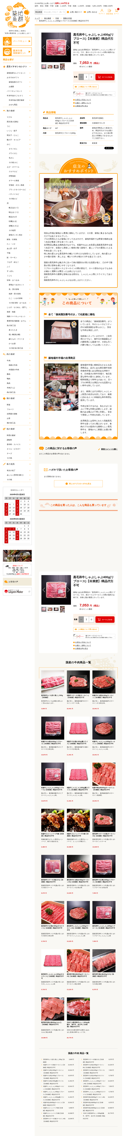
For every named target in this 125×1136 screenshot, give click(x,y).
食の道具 (9, 464)
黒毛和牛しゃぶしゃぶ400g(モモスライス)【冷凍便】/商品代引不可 (94, 1093)
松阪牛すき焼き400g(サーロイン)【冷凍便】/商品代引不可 (53, 1071)
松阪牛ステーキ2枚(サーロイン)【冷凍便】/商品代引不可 (54, 1066)
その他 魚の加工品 (19, 348)
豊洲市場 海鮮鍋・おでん (18, 321)
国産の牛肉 (19, 365)
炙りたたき (19, 330)
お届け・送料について (83, 103)
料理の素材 (18, 435)
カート (116, 12)
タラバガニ (19, 149)
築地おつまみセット (19, 285)
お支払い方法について (83, 100)
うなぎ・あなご (18, 262)
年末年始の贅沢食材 (19, 100)
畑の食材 (9, 398)
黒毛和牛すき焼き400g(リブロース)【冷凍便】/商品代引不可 (94, 1071)
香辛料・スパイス (18, 444)
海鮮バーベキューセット (18, 316)
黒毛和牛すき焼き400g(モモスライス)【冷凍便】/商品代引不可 (93, 1077)
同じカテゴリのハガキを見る (80, 484)
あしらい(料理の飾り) (18, 475)
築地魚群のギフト (19, 82)
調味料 (18, 440)
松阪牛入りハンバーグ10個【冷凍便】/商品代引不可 (53, 1115)
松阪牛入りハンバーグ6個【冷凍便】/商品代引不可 (53, 1109)
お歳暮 (19, 87)
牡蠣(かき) (19, 221)
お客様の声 (11, 581)
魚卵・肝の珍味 (19, 294)
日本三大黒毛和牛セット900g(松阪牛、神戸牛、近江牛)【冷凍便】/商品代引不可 (94, 1116)
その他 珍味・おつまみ (19, 303)
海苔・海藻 (18, 312)
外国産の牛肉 (19, 370)
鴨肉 (18, 379)
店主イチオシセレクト (15, 66)
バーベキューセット (18, 91)
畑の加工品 (18, 423)
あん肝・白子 (18, 248)
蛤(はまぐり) (19, 212)
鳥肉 (18, 383)
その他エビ (19, 199)
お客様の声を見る (81, 106)
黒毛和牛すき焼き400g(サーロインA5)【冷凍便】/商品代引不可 (93, 1066)
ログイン (102, 11)
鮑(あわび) (19, 217)
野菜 (18, 405)
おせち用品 (19, 105)
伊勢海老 (19, 176)
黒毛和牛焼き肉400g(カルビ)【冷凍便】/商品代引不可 (94, 1109)
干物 (18, 253)
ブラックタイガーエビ (19, 190)
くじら (18, 276)
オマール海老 (19, 181)
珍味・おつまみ (13, 280)
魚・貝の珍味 (19, 289)
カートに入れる (107, 77)
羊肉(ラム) (18, 388)
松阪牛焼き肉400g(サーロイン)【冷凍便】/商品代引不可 (54, 1104)
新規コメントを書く (109, 449)
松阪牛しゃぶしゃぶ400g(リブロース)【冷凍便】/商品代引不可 (53, 1093)
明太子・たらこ (18, 135)
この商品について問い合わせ (87, 87)
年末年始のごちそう (15, 96)
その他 (18, 458)
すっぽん (18, 271)
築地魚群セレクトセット (18, 73)
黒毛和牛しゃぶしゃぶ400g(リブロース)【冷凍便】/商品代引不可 (94, 1088)
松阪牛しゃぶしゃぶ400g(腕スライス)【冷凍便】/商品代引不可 (53, 1098)
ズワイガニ (19, 153)
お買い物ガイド (74, 12)
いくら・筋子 (18, 131)
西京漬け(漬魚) (18, 122)
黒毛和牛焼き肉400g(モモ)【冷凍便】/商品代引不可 (93, 1104)
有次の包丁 (18, 470)
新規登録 (109, 12)
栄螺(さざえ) (19, 226)
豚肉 (18, 374)
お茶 (18, 418)
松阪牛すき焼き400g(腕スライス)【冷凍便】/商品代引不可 (53, 1082)
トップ (37, 18)
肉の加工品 (18, 392)
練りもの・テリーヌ (19, 339)
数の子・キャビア (18, 140)
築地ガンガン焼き (19, 235)
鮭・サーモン (18, 257)
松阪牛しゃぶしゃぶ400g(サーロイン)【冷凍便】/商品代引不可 (53, 1088)
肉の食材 (9, 354)
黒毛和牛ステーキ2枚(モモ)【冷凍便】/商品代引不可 (93, 1061)
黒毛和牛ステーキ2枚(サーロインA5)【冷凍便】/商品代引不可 (54, 1120)
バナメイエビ (19, 194)
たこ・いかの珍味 (19, 298)
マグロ (18, 117)
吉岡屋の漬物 (18, 414)
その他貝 (19, 230)
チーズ (18, 453)
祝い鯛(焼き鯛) (19, 334)
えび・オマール (13, 167)
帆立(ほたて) (19, 208)
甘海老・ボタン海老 (19, 185)
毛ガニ (19, 158)
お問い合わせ (90, 12)
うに (18, 126)
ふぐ (18, 267)
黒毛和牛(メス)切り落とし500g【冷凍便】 (54, 1061)
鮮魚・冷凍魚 (18, 239)
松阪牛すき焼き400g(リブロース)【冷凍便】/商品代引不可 (53, 1077)
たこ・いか (18, 244)
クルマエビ (19, 171)
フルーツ (18, 409)
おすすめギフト (13, 77)
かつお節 (19, 344)
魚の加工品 (11, 325)
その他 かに (19, 162)
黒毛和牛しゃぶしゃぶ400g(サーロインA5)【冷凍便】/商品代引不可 (94, 1082)
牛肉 (8, 361)
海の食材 (9, 111)
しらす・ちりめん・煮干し (18, 307)
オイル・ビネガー (18, 449)
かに (8, 144)
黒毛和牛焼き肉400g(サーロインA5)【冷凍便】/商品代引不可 (94, 1098)
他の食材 (9, 429)
